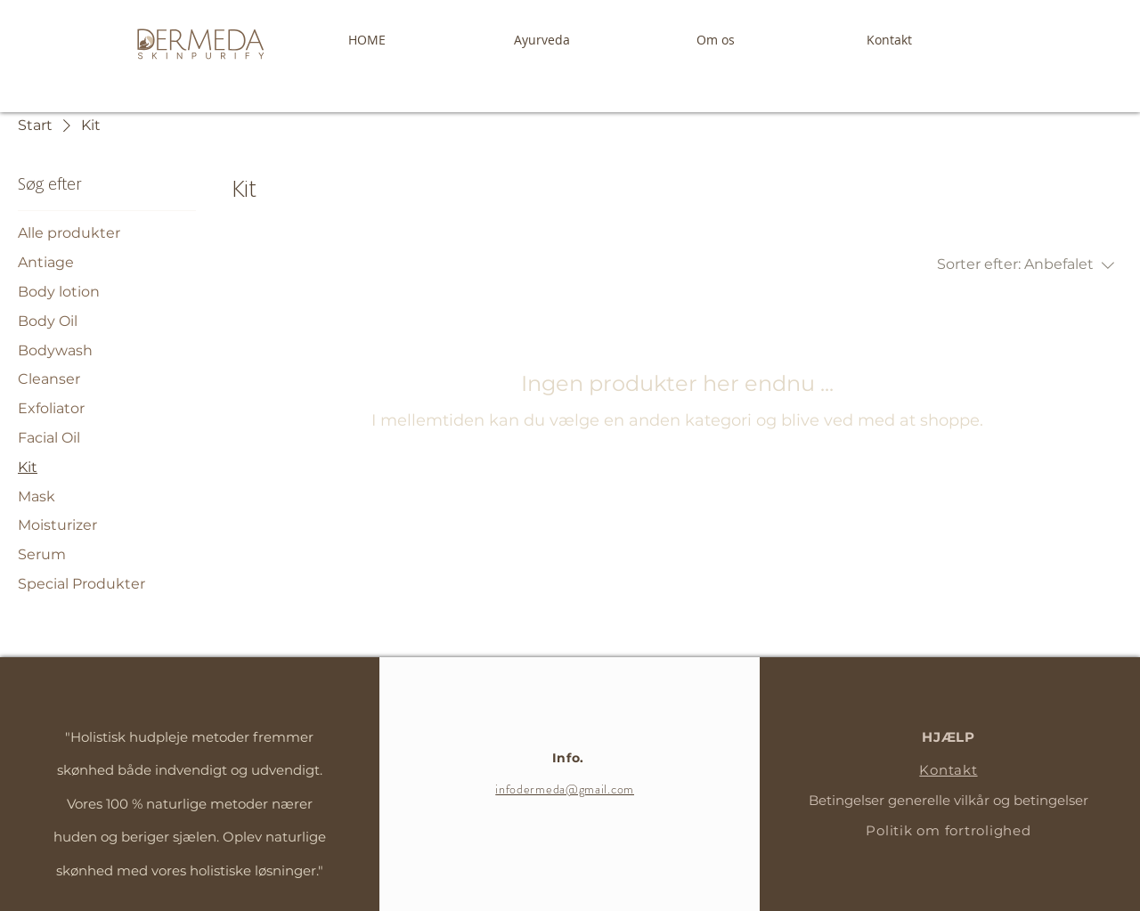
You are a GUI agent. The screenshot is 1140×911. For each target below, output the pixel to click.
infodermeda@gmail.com (564, 789)
